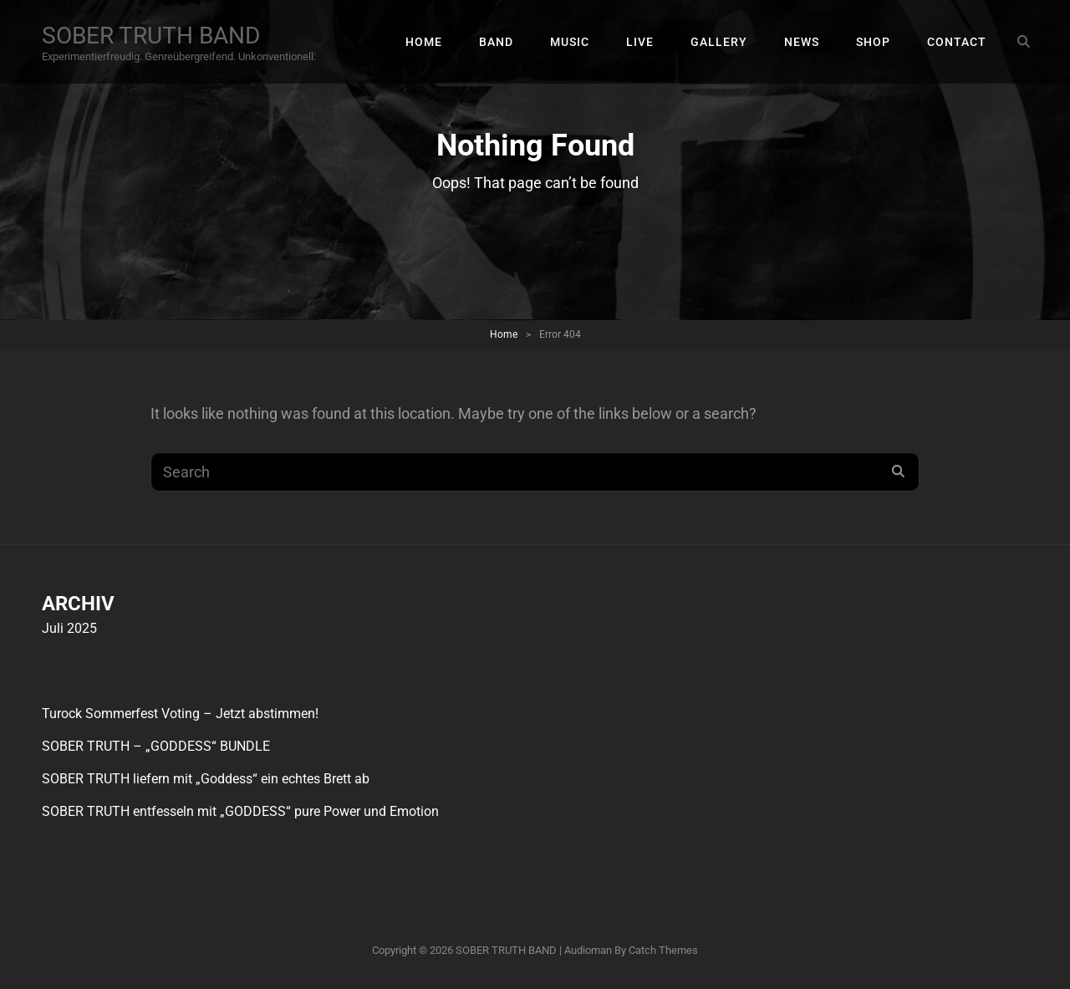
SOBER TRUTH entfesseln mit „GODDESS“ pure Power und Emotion (240, 811)
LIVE (640, 41)
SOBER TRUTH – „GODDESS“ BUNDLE (156, 746)
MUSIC (569, 41)
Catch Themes (663, 950)
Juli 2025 (69, 628)
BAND (496, 41)
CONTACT (956, 41)
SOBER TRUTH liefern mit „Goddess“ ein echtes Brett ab (205, 779)
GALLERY (718, 41)
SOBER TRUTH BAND (151, 35)
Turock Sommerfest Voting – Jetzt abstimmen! (180, 713)
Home (503, 334)
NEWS (801, 41)
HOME (423, 41)
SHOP (873, 41)
